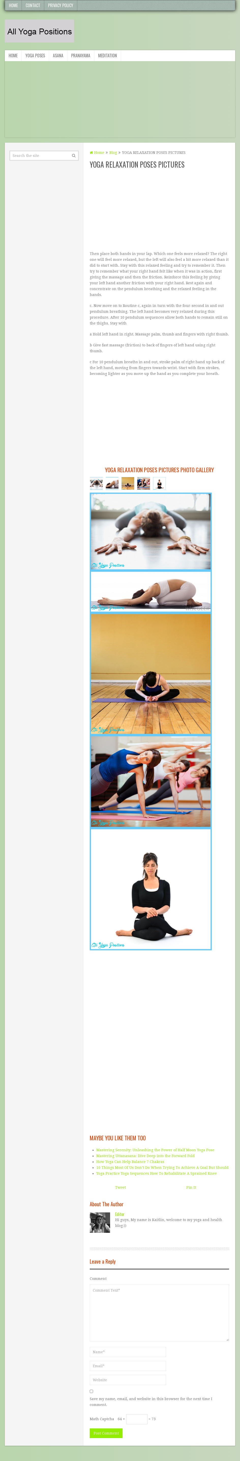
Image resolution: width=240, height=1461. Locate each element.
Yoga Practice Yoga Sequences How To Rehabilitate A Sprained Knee (156, 1173)
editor (120, 1214)
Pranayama (80, 55)
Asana (58, 55)
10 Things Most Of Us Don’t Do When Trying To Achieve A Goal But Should (162, 1168)
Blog (113, 153)
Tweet (120, 1187)
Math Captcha (102, 1419)
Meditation (107, 55)
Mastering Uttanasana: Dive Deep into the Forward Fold (145, 1156)
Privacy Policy (60, 5)
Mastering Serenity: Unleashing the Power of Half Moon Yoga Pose (155, 1150)
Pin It (191, 1187)
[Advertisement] (114, 102)
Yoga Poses (35, 55)
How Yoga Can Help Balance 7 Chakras (130, 1162)
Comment (98, 1279)
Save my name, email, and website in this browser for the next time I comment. (151, 1402)
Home (13, 5)
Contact (33, 5)
